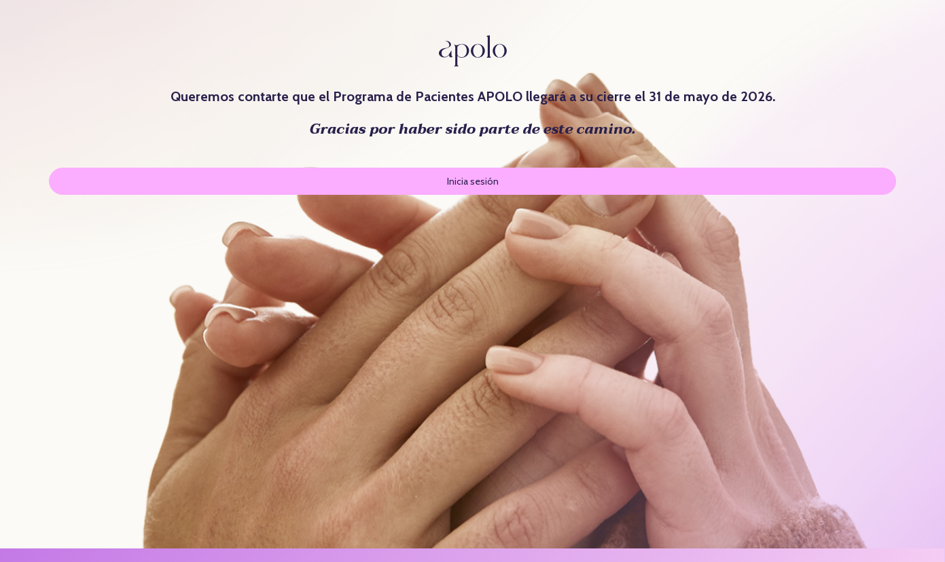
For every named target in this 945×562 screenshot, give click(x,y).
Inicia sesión (473, 181)
